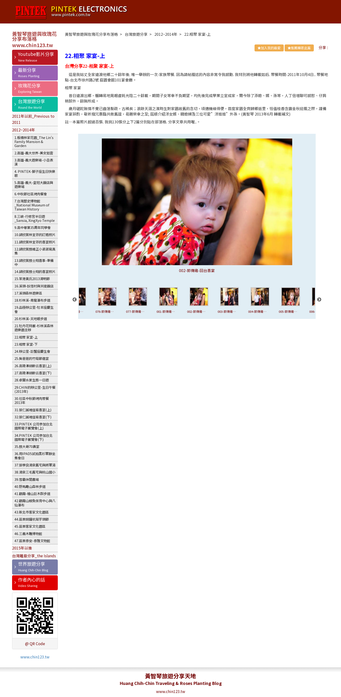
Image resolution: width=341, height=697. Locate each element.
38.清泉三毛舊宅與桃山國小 (34, 471)
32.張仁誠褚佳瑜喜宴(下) (32, 416)
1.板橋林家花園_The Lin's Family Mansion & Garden (34, 141)
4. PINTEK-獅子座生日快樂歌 (34, 173)
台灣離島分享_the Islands (34, 555)
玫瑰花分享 (29, 85)
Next (319, 299)
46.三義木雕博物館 (28, 533)
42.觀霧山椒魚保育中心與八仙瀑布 (34, 502)
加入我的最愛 (269, 47)
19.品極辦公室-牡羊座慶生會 (34, 309)
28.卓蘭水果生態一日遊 (31, 379)
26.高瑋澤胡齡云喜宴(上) (32, 365)
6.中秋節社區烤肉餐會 (30, 193)
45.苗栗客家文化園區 (29, 526)
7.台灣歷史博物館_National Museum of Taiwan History (31, 205)
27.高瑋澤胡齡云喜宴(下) (32, 372)
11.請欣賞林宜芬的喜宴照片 (34, 241)
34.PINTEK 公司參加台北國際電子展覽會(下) (33, 437)
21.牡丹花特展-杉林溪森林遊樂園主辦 (34, 327)
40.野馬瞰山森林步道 (29, 486)
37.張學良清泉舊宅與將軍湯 (34, 464)
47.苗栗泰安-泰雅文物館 (32, 540)
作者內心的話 (31, 579)
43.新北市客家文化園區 (31, 511)
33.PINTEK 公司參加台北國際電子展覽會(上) (33, 425)
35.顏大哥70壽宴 (26, 446)
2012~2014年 (23, 130)
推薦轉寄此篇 (299, 47)
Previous (74, 299)
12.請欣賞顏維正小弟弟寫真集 (34, 250)
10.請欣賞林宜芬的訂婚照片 (34, 234)
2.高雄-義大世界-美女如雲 (33, 152)
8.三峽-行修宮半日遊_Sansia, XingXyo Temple (34, 218)
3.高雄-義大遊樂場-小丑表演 (33, 161)
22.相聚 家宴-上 (26, 337)
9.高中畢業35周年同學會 (32, 227)
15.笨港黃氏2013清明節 (32, 278)
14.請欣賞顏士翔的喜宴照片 (34, 271)
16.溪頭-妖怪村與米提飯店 (34, 285)
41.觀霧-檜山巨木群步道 (32, 493)
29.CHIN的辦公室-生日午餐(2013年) (34, 389)
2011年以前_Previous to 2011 (33, 119)
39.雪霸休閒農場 (26, 479)
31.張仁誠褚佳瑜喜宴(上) (32, 409)
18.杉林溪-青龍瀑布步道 (32, 300)
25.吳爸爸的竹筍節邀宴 (31, 358)
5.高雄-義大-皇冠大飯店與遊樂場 (33, 184)
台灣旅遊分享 (31, 101)
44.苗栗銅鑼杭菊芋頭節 (31, 519)
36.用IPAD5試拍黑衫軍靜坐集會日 (34, 455)
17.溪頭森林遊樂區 (28, 292)
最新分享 (27, 70)
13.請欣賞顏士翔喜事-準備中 (34, 262)
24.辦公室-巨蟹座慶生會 (32, 351)
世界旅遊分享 (31, 563)
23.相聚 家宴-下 (26, 344)
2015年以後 (22, 548)
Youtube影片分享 (36, 54)
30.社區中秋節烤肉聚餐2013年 (31, 400)
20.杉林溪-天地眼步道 (30, 318)
